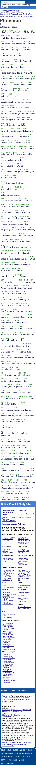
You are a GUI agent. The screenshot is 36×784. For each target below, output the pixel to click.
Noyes (11, 634)
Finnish (11, 664)
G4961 (2, 59)
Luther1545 (6, 592)
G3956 (3, 117)
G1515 (19, 71)
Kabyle (11, 672)
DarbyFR (21, 598)
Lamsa (20, 587)
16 (26, 317)
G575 (25, 71)
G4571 (14, 216)
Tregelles (21, 575)
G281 (27, 497)
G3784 (24, 373)
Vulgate (4, 585)
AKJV (8, 539)
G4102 (12, 106)
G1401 (18, 321)
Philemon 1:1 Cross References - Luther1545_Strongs (9, 519)
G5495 (3, 390)
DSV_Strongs (25, 592)
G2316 (30, 71)
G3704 (18, 117)
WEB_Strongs (7, 576)
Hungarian (5, 667)
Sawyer (4, 633)
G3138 (17, 480)
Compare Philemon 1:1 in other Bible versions (8, 512)
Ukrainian (13, 680)
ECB (19, 544)
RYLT (9, 647)
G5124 (15, 309)
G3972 (4, 30)
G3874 (21, 146)
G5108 (2, 199)
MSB (7, 540)
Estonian (5, 664)
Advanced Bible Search (26, 514)
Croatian (5, 661)
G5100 (17, 367)
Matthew (27, 560)
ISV (19, 552)
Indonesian (6, 669)
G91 (2, 373)
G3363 (2, 292)
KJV (3, 537)
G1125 (18, 385)
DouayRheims (22, 564)
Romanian (5, 680)
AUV (19, 551)
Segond (20, 599)
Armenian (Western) (8, 658)
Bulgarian (11, 659)
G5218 (2, 431)
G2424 (33, 30)
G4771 (2, 251)
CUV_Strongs (10, 614)
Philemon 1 (4, 16)
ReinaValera (22, 608)
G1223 (2, 158)
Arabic (4, 656)
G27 (12, 42)
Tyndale (25, 558)
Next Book (29, 16)
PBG (11, 676)
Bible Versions (15, 10)
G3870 (3, 193)
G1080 (3, 228)
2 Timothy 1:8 (17, 711)
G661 (19, 390)
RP (19, 576)
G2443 (3, 268)
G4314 (32, 111)
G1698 (17, 239)
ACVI (8, 552)
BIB (11, 552)
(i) (18, 26)
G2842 (8, 123)
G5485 (22, 65)
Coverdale (21, 560)
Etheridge (21, 585)
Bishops (20, 563)
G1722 (23, 123)
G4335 (12, 462)
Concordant (21, 542)
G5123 (29, 251)
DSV (19, 592)
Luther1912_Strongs (9, 597)
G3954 (26, 169)
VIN (22, 552)
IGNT (4, 552)
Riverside (5, 642)
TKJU (10, 561)
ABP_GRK (21, 570)
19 (22, 381)
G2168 (12, 82)
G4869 (18, 474)
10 (29, 212)
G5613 (25, 199)
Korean (4, 674)
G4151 (23, 497)
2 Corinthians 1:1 (7, 715)
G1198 (11, 30)
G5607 (21, 199)
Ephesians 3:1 (16, 710)
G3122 (22, 332)
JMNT (23, 551)
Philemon (19, 12)
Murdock (27, 585)
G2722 (24, 262)
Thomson (11, 628)
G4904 (3, 47)
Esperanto (10, 663)
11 (1, 235)
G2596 (24, 47)
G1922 (25, 129)
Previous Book (5, 14)
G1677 (9, 379)
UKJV (13, 560)
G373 (2, 419)
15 (28, 299)
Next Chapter (21, 16)
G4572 (31, 396)
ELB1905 (5, 602)
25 (33, 488)
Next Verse (12, 16)
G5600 (24, 292)
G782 (22, 468)
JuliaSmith (21, 539)
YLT (7, 537)
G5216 (22, 462)
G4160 (11, 94)
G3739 (7, 106)
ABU (9, 633)
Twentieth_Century (8, 638)
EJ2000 (4, 649)
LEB (11, 539)
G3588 (3, 123)
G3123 (2, 187)
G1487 (16, 350)
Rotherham (21, 540)
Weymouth (21, 549)
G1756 (2, 129)
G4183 (2, 146)
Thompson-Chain (22, 757)
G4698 (15, 152)
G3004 (10, 385)
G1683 (13, 262)
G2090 (14, 451)
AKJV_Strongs (7, 578)
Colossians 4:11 (21, 744)
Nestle (29, 575)
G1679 (26, 457)
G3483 (23, 402)
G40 (6, 117)
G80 (17, 36)
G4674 (7, 292)
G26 (27, 100)
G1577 (21, 59)
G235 (2, 297)
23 (18, 470)
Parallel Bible (23, 511)
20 (19, 404)
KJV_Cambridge (7, 623)
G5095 (8, 36)
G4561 (2, 344)
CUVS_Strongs (7, 617)
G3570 (18, 204)
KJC (3, 560)
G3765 (30, 315)
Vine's (21, 760)
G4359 (7, 402)
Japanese (5, 672)
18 (34, 363)
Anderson (5, 634)
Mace (4, 625)
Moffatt (9, 639)
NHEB (4, 647)
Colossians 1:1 (19, 715)
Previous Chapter (16, 14)
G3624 (12, 65)
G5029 (3, 303)
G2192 (2, 111)
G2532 (3, 36)
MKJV (9, 558)
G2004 (3, 181)
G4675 (3, 65)
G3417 (2, 88)
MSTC (4, 558)
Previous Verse (28, 14)
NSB (27, 551)
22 (10, 453)
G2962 (22, 76)
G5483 (3, 468)
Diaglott (20, 537)
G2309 (9, 286)
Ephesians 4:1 (26, 710)
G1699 (22, 228)
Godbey (27, 540)
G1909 (27, 88)
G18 (2, 135)
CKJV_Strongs (7, 580)
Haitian (12, 666)
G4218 (5, 233)
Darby (27, 539)
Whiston (9, 625)
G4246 (3, 204)
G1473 (2, 262)
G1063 (8, 152)
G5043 (3, 222)
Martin (26, 598)
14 (17, 282)
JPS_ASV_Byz (7, 636)
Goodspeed (6, 641)
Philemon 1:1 (6, 696)
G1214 (2, 486)
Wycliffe (20, 558)
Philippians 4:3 (10, 744)
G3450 (22, 82)
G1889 (2, 474)
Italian (12, 669)
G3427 (8, 268)
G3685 (14, 414)
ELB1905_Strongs (8, 604)
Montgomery (6, 644)
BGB (27, 578)
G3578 (3, 457)
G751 (7, 53)
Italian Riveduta (7, 671)
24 (14, 482)
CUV (4, 614)
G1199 (29, 228)
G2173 (22, 239)
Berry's (4, 760)
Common (11, 646)
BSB (3, 540)
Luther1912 (6, 596)
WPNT (13, 649)
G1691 (28, 350)
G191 (20, 106)
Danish (4, 663)
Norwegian (5, 679)
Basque (4, 659)
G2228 (20, 373)
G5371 (2, 42)
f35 (28, 576)
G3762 (16, 286)
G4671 (14, 175)
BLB (26, 544)
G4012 (22, 216)
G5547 (26, 30)
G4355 (12, 251)
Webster (5, 629)
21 (12, 427)
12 (30, 247)
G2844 (9, 355)
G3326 (9, 497)
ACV (22, 544)
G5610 (2, 309)
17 (13, 352)
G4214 (8, 338)
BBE (26, 549)
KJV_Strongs (6, 572)
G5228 (32, 257)
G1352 (19, 164)
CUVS (4, 616)
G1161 (23, 204)
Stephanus (21, 572)
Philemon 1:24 (6, 742)
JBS (27, 608)
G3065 (10, 486)
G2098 (3, 280)
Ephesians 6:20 (7, 711)
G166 (8, 315)
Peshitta (25, 587)
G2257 (30, 42)
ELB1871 (5, 599)
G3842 (20, 88)
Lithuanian (5, 676)
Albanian (5, 654)
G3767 (21, 350)
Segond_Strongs (23, 601)
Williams (5, 646)
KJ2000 (8, 560)
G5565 (26, 280)
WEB (4, 539)
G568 (16, 303)
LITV (27, 542)
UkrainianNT (6, 682)
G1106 (2, 286)
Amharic (9, 656)
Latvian (10, 674)
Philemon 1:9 (6, 710)
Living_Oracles (7, 631)
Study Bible (5, 10)
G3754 (28, 140)
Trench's (13, 760)
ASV (13, 537)
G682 (17, 47)
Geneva (24, 561)
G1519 (2, 100)
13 (28, 259)
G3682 (10, 222)
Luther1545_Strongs (8, 12)
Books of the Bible (25, 517)
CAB (9, 649)
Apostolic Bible (7, 763)
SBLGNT (23, 576)
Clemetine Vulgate (8, 587)
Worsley (10, 626)
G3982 (26, 439)
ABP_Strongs (6, 570)
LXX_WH (28, 572)
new (13, 570)
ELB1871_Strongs (8, 600)
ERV (10, 537)
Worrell (4, 639)
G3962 (11, 76)
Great (19, 561)
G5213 (2, 71)
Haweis (4, 628)
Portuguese (6, 677)
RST (10, 654)
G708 (25, 480)
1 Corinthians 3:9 (17, 742)
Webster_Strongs (8, 573)
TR (25, 575)
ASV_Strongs (6, 575)
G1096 (12, 129)
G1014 (7, 262)
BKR (9, 661)
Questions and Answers (23, 750)
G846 (19, 251)
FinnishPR (5, 666)
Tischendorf (21, 573)
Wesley (4, 626)
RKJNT (4, 561)
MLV (29, 544)
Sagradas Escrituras (24, 607)
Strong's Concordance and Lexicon (16, 753)
